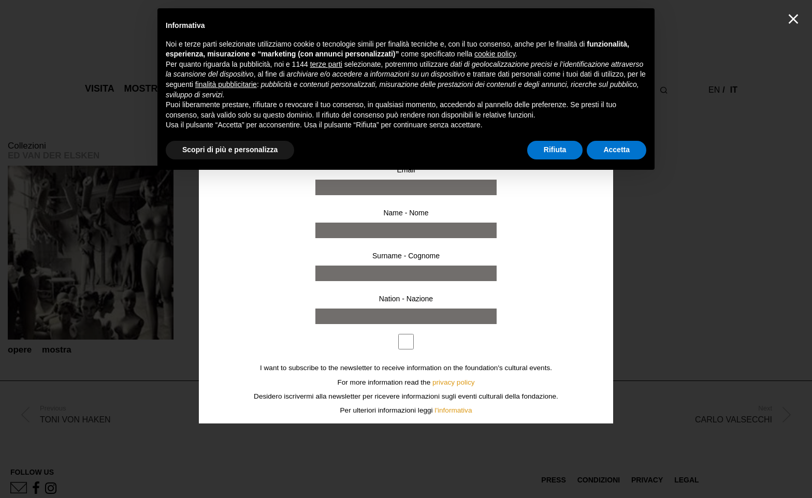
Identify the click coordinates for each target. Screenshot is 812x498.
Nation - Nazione (406, 299)
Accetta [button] (616, 149)
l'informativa (453, 410)
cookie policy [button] (494, 54)
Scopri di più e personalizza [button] (230, 149)
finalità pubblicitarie (226, 84)
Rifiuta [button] (555, 149)
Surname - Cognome (406, 256)
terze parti (326, 64)
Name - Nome (405, 213)
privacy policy (453, 382)
